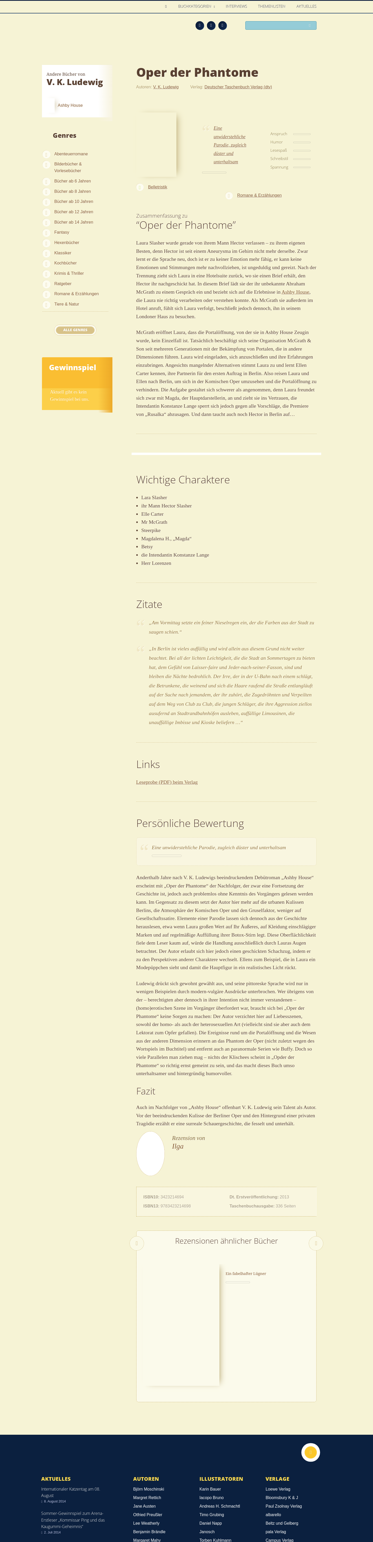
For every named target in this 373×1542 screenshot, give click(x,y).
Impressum (52, 1518)
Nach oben (310, 1360)
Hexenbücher (66, 242)
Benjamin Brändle (149, 1439)
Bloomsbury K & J (282, 1404)
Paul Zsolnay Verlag (284, 1413)
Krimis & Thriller (69, 273)
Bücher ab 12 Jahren (73, 211)
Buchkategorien (195, 6)
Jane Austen (144, 1413)
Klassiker (62, 252)
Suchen (311, 26)
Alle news (57, 1478)
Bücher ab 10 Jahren (73, 201)
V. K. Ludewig (165, 87)
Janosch (207, 1439)
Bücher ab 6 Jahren (72, 181)
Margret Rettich (147, 1404)
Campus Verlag (279, 1447)
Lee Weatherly (146, 1430)
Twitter (222, 25)
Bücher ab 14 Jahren (73, 222)
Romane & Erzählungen (76, 293)
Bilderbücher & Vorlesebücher (68, 167)
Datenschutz (53, 1510)
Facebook (211, 25)
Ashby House (295, 292)
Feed (200, 25)
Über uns (262, 1519)
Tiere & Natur (66, 304)
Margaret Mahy (147, 1447)
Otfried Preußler (147, 1421)
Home (167, 7)
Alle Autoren (153, 1461)
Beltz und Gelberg (282, 1430)
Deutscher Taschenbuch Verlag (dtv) (238, 87)
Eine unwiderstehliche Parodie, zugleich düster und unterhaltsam (230, 145)
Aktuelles (307, 6)
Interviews (236, 6)
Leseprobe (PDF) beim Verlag (167, 782)
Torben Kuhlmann (215, 1447)
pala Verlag (276, 1439)
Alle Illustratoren (225, 1461)
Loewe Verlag (278, 1396)
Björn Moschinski (148, 1396)
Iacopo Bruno (211, 1404)
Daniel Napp (210, 1430)
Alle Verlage (284, 1461)
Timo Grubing (211, 1421)
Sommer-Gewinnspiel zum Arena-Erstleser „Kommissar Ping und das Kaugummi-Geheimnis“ (73, 1426)
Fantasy (61, 232)
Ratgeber (63, 283)
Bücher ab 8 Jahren (72, 191)
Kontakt (238, 1519)
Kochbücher (65, 263)
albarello (273, 1421)
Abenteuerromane (71, 153)
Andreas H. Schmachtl (219, 1413)
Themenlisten (272, 6)
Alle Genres (75, 330)
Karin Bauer (210, 1396)
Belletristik (157, 187)
